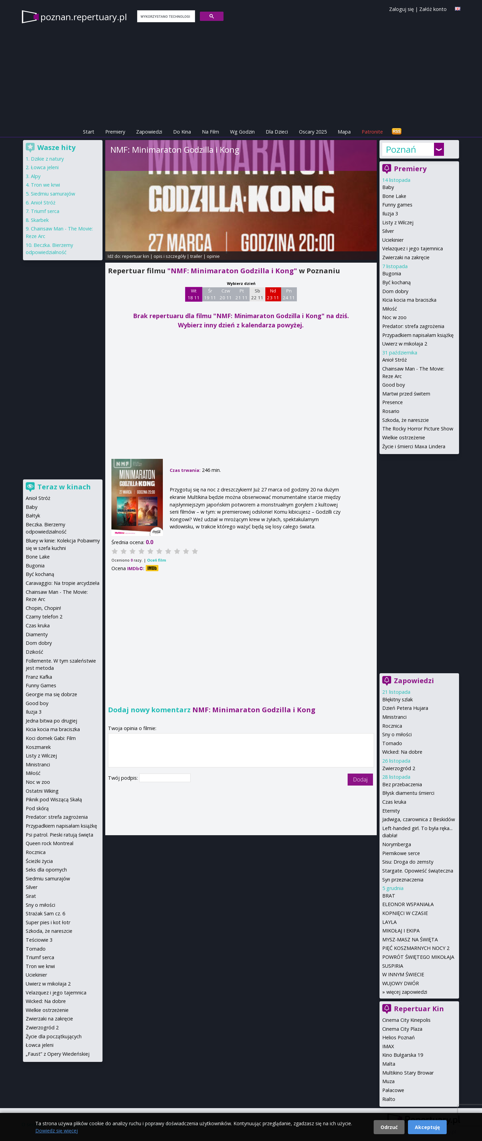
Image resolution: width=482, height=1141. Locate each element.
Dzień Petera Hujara (405, 708)
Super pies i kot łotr (48, 922)
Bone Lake (394, 196)
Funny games (397, 204)
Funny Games (41, 685)
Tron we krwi (45, 184)
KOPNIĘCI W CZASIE (405, 913)
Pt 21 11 (242, 294)
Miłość (389, 308)
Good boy (393, 384)
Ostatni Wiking (42, 791)
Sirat (31, 896)
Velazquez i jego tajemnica (412, 248)
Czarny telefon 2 (44, 616)
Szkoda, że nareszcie (405, 420)
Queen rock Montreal (49, 843)
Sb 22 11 (257, 294)
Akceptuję (427, 1127)
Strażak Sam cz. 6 (45, 913)
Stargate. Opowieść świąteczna (417, 870)
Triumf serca (45, 211)
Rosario (390, 411)
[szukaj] (165, 16)
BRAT (388, 895)
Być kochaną (396, 282)
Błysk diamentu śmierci (408, 793)
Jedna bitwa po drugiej (51, 720)
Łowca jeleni (45, 167)
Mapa (344, 131)
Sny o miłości (397, 734)
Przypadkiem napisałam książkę (418, 335)
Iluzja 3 (390, 213)
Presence (392, 402)
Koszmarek (38, 747)
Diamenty (37, 634)
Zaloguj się (401, 9)
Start (88, 131)
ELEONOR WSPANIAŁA (408, 904)
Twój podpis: (123, 778)
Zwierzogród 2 (398, 768)
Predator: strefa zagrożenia (413, 326)
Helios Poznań (398, 1037)
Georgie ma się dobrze (51, 694)
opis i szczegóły (170, 256)
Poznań (401, 149)
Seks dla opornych (46, 869)
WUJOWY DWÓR (400, 983)
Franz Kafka (39, 677)
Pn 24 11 (289, 294)
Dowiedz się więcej (56, 1130)
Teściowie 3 (39, 940)
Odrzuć (389, 1127)
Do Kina (182, 131)
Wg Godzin (242, 131)
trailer (196, 256)
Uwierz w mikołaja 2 (404, 343)
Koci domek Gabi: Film (51, 738)
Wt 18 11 (194, 294)
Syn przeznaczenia (402, 879)
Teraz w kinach (64, 486)
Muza (388, 1081)
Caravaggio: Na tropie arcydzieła (62, 583)
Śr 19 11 (210, 294)
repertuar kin (135, 256)
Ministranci (394, 717)
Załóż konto (433, 9)
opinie (213, 256)
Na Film (210, 131)
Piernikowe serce (401, 853)
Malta (388, 1064)
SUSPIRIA (392, 966)
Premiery (115, 131)
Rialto (388, 1099)
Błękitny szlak (397, 699)
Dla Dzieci (277, 131)
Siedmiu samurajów (53, 193)
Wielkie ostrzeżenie (403, 437)
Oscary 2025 (313, 131)
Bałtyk (33, 515)
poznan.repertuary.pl (83, 17)
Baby (388, 187)
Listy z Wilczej (397, 222)
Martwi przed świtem (406, 393)
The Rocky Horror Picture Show (417, 428)
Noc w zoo (394, 317)
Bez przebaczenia (402, 784)
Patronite (372, 131)
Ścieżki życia (39, 861)
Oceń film (156, 560)
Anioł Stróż (394, 359)
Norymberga (396, 844)
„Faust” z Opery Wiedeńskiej (57, 1054)
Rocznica (392, 726)
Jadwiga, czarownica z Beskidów (418, 819)
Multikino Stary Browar (408, 1072)
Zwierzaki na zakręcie (406, 257)
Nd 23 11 (273, 294)
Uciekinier (392, 240)
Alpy (35, 176)
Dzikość (34, 652)
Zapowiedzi (149, 131)
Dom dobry (395, 291)
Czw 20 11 (226, 294)
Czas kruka (394, 802)
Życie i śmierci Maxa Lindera (413, 446)
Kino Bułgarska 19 (402, 1055)
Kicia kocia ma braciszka (409, 300)
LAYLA (389, 922)
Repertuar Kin (419, 1008)
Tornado (392, 743)
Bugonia (391, 273)
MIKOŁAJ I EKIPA (401, 930)
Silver (388, 231)
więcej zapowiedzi (406, 992)
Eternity (391, 810)
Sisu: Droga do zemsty (407, 861)
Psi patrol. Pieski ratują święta (59, 834)
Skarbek (40, 220)
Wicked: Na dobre (402, 752)
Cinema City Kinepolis (406, 1020)
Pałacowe (393, 1090)
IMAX (388, 1046)
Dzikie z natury (47, 158)
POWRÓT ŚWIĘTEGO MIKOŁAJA (418, 957)
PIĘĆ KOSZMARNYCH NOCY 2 (415, 948)
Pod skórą (37, 808)
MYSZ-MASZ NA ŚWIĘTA (410, 939)
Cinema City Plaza (402, 1029)
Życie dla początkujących (54, 1036)
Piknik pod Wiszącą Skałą (54, 799)
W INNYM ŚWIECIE (403, 974)
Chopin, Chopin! (43, 608)
